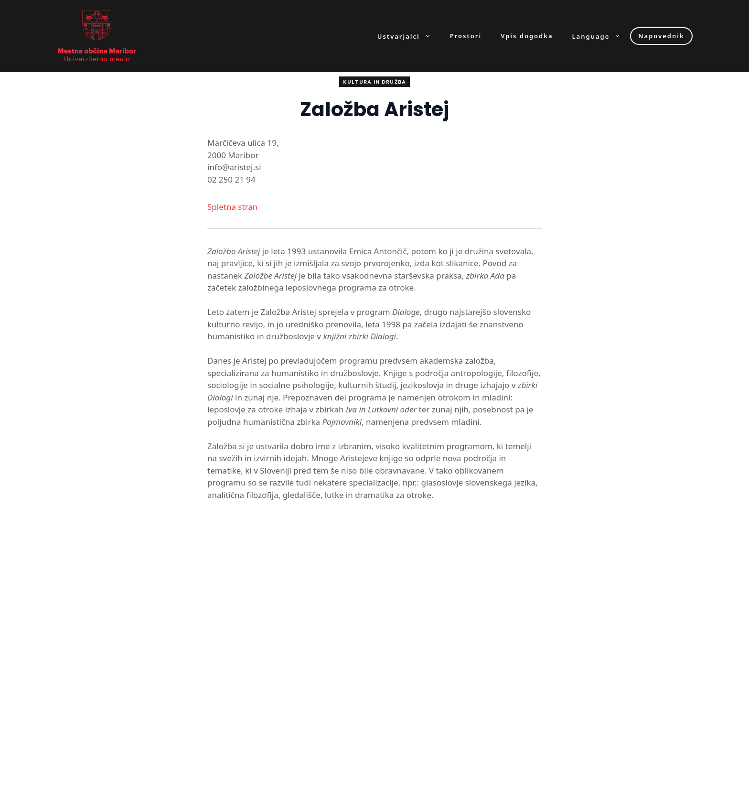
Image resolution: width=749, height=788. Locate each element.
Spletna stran (232, 206)
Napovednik (661, 36)
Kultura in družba (374, 82)
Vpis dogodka (527, 36)
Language (601, 36)
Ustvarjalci (408, 36)
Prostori (466, 36)
